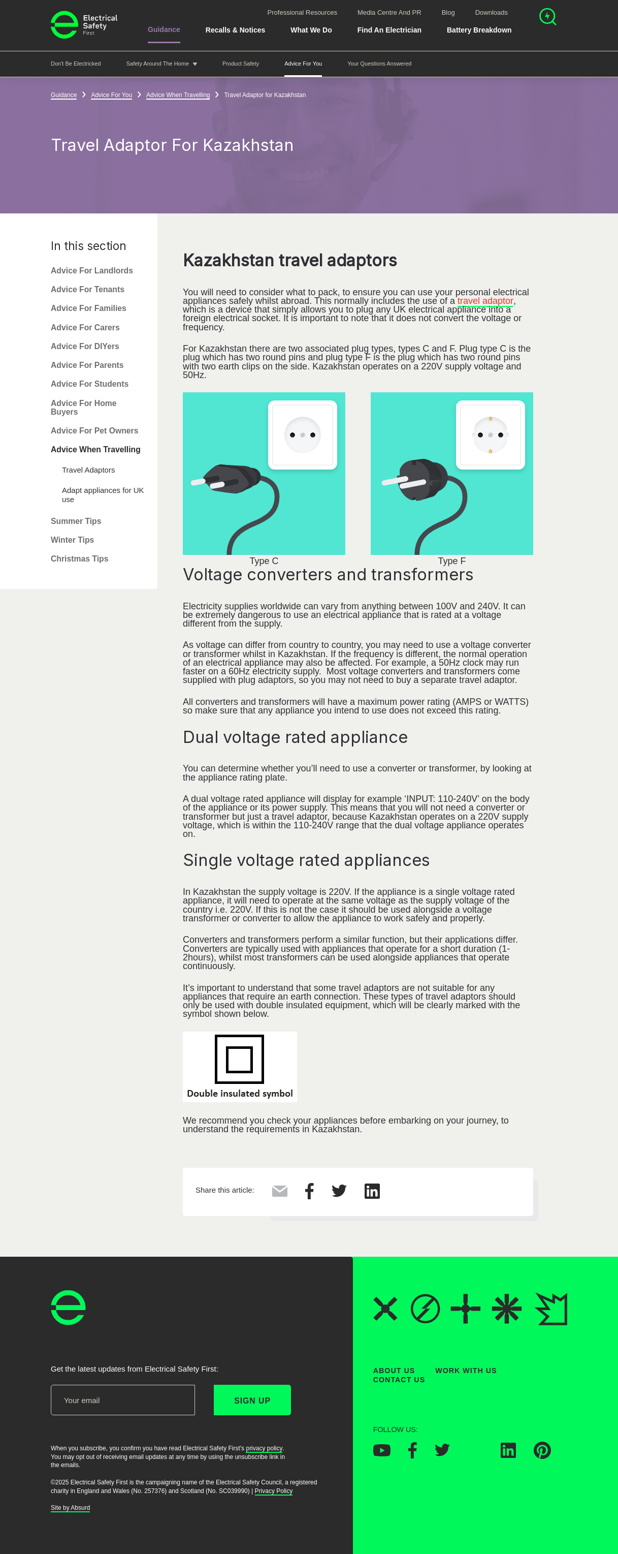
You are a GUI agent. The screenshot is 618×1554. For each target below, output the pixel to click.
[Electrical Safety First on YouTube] (382, 1453)
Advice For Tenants (87, 289)
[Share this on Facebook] (309, 1196)
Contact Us (399, 1380)
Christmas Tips (80, 559)
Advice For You (303, 63)
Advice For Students (89, 384)
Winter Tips (72, 540)
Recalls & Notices (236, 30)
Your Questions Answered (379, 63)
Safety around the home (157, 63)
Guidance (164, 29)
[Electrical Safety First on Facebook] (412, 1455)
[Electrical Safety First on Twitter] (442, 1453)
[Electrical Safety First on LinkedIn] (508, 1455)
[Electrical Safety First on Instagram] (475, 1455)
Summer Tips (76, 521)
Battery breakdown (479, 30)
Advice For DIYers (85, 346)
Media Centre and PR (389, 12)
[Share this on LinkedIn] (372, 1196)
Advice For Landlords (92, 270)
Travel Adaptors (88, 469)
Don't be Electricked (76, 63)
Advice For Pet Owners (94, 430)
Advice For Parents (87, 365)
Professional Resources (302, 12)
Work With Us (466, 1370)
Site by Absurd (70, 1508)
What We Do (311, 30)
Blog (448, 12)
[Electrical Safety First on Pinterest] (542, 1456)
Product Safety (240, 63)
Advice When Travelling (96, 450)
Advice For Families (88, 308)
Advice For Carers (85, 327)
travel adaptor (485, 301)
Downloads (491, 12)
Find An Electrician (389, 30)
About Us (394, 1370)
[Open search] (548, 18)
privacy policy (264, 1448)
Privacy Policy (274, 1491)
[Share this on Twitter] (339, 1194)
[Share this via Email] (279, 1194)
